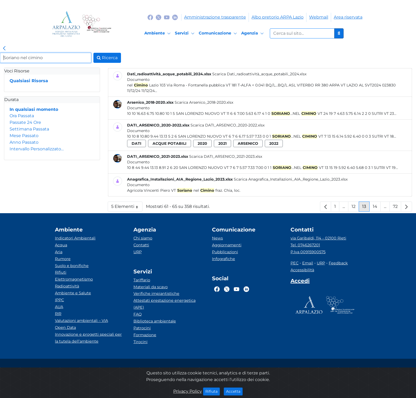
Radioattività (67, 286)
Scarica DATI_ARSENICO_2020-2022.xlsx (227, 125)
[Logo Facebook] (150, 17)
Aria (58, 252)
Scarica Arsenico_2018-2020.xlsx (204, 102)
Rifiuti (60, 272)
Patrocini (142, 328)
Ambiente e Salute (73, 293)
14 (377, 208)
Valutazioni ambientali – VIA (81, 320)
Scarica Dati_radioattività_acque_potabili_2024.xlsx (259, 74)
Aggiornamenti (226, 245)
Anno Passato (24, 142)
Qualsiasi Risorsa (29, 80)
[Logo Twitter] (158, 17)
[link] (4, 48)
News (217, 238)
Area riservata (348, 17)
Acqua (61, 245)
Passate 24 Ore (25, 122)
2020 (202, 143)
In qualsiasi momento (34, 109)
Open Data (65, 327)
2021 (222, 143)
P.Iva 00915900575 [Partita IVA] (308, 252)
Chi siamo (142, 238)
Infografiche (223, 258)
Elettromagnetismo (74, 279)
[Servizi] (185, 33)
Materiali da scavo (150, 287)
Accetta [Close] (234, 391)
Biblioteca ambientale (154, 321)
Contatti (141, 245)
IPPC (59, 300)
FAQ (137, 314)
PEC (294, 263)
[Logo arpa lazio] (66, 24)
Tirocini (140, 341)
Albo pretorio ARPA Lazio (278, 17)
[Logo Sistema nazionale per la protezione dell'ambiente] (96, 24)
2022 (273, 143)
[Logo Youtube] (166, 17)
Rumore (63, 258)
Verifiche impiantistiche (156, 293)
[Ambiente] (158, 33)
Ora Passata (22, 115)
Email (307, 263)
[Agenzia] (253, 33)
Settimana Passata (29, 129)
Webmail (318, 17)
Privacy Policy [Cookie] (187, 391)
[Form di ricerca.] (302, 33)
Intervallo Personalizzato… (37, 148)
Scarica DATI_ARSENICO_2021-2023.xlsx (225, 156)
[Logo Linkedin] (175, 17)
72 (397, 208)
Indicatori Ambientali (75, 238)
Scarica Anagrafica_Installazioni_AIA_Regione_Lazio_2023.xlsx (291, 179)
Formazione (144, 335)
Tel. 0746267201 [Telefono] (305, 245)
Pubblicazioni (225, 252)
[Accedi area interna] (300, 282)
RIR (58, 313)
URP (137, 252)
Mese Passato (24, 135)
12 (355, 208)
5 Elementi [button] (126, 208)
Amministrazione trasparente (215, 17)
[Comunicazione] (218, 33)
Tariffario (141, 280)
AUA (59, 306)
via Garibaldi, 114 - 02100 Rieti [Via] (318, 238)
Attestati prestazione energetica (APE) (164, 304)
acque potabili (170, 143)
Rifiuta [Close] (212, 391)
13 (366, 208)
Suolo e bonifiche (72, 265)
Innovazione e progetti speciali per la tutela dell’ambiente (88, 338)
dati (136, 143)
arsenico (248, 143)
